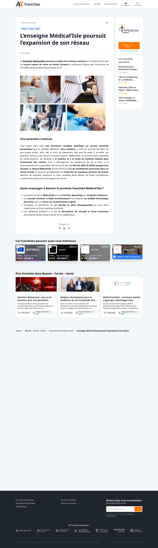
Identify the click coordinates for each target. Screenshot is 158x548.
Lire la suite (123, 72)
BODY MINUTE (32, 249)
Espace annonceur (69, 503)
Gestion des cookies (60, 542)
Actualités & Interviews (25, 503)
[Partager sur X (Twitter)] (69, 228)
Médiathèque (21, 506)
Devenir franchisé (68, 500)
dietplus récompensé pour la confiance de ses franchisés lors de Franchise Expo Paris (77, 300)
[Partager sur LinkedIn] (64, 228)
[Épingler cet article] (107, 22)
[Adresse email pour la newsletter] (120, 509)
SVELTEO (95, 249)
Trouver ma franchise (25, 500)
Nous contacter (75, 542)
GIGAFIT (62, 249)
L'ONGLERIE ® (129, 249)
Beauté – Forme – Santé (35, 331)
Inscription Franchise (91, 542)
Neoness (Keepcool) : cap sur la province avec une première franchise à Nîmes (34, 300)
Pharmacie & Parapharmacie (61, 331)
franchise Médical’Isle (34, 61)
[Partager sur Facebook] (60, 228)
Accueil (19, 331)
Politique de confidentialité (40, 542)
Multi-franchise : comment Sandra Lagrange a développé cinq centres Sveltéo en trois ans (121, 300)
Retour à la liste (28, 22)
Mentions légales (22, 542)
